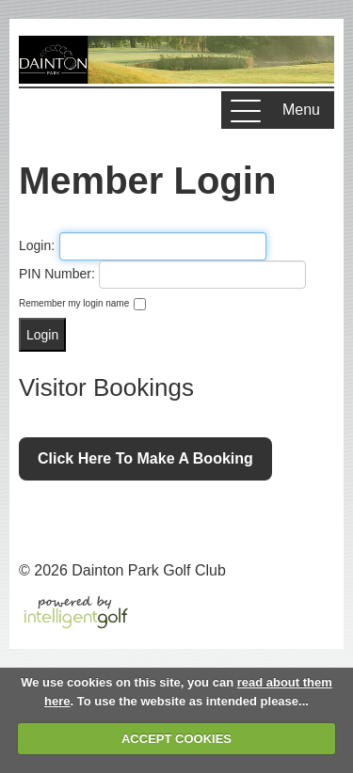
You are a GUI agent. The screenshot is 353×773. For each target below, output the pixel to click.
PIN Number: (57, 273)
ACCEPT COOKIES (176, 739)
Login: (37, 245)
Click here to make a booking (145, 458)
